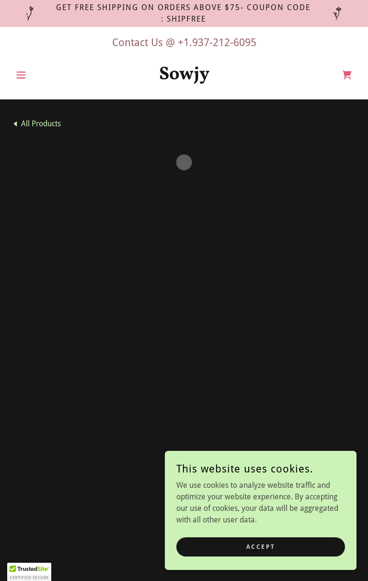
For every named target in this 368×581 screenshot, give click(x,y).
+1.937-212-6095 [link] (217, 42)
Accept (260, 546)
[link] (184, 76)
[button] (37, 75)
